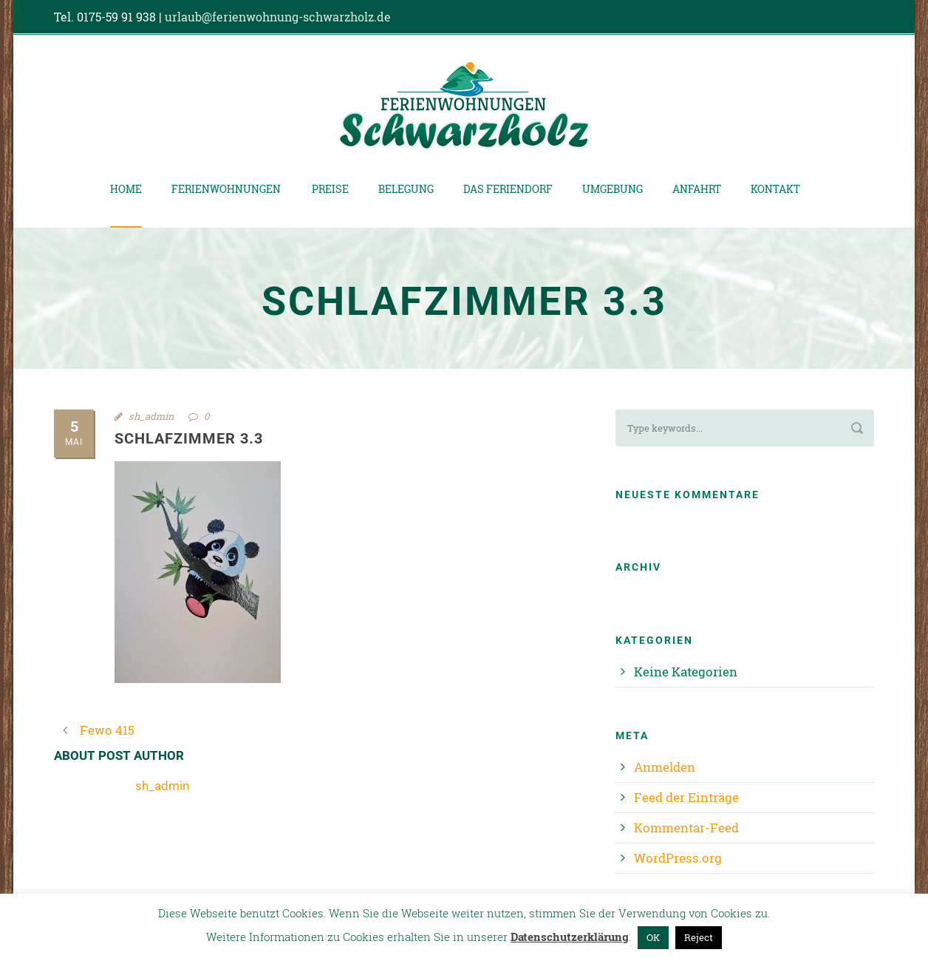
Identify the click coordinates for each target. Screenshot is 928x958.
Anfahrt (696, 189)
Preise (330, 189)
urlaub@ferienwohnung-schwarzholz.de (278, 16)
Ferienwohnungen (226, 189)
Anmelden (664, 766)
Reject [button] (698, 937)
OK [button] (653, 937)
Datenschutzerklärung (570, 936)
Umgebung (612, 189)
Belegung (406, 189)
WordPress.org (678, 857)
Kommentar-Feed (686, 827)
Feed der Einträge (686, 797)
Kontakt (775, 189)
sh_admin (151, 416)
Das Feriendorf (508, 189)
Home (126, 189)
